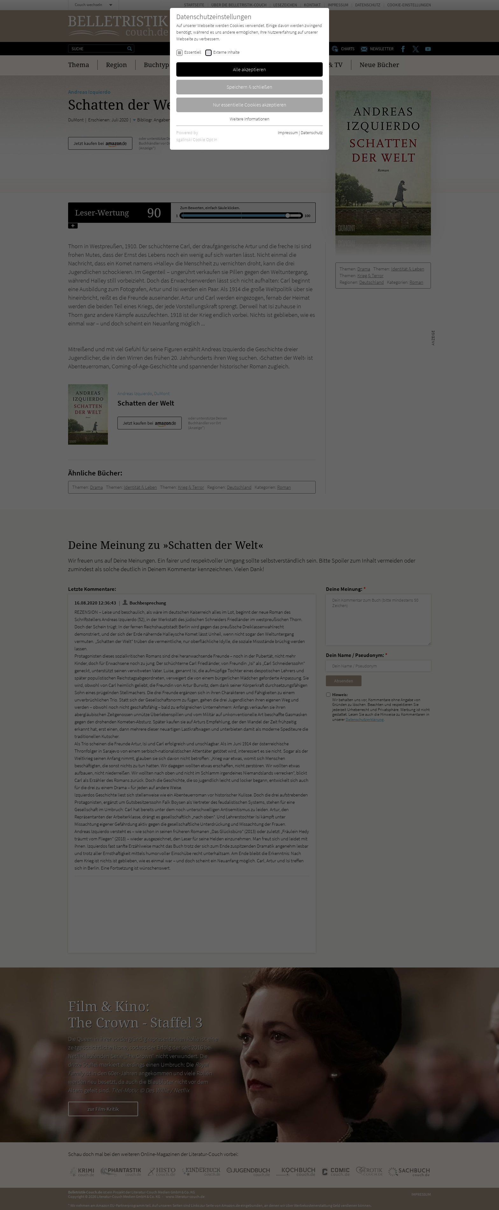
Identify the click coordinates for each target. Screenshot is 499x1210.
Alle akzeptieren (249, 69)
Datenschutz (312, 132)
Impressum (288, 132)
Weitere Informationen (249, 119)
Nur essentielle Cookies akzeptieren (249, 104)
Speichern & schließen (249, 87)
